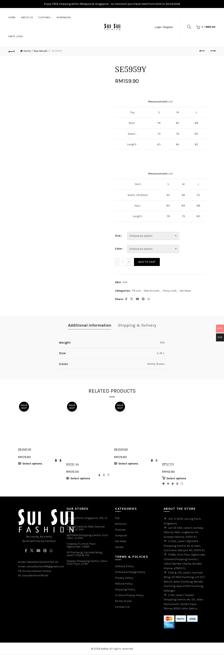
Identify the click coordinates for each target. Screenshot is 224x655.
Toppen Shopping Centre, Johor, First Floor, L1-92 (87, 562)
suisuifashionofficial (35, 575)
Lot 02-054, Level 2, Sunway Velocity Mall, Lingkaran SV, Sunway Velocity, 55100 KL (183, 532)
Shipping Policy (125, 589)
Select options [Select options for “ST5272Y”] (176, 478)
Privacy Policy (124, 578)
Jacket (119, 547)
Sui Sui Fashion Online (37, 571)
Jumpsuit (121, 535)
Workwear (64, 17)
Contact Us (122, 607)
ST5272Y (168, 464)
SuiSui (104, 648)
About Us (27, 17)
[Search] (189, 27)
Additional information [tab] (89, 325)
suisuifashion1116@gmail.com (45, 566)
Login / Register (164, 27)
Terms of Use (123, 601)
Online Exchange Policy (130, 572)
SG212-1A (72, 464)
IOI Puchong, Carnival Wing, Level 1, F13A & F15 (84, 554)
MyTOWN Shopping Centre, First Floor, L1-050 (87, 537)
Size (118, 235)
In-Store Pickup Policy (129, 595)
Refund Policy (124, 583)
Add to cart (147, 262)
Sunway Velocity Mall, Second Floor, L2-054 (85, 528)
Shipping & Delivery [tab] (137, 325)
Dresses (120, 529)
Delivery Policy (124, 566)
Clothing (44, 17)
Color (118, 248)
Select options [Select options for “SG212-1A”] (80, 478)
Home (12, 17)
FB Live (136, 290)
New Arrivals (41, 50)
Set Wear (185, 290)
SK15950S (121, 449)
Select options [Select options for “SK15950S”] (128, 463)
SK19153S (24, 449)
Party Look (15, 36)
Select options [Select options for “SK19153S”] (32, 463)
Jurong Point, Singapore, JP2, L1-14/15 (87, 519)
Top (117, 518)
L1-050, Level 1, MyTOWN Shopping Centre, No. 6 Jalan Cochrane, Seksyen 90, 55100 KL (184, 546)
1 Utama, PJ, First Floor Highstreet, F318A (81, 545)
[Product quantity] (123, 262)
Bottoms (121, 524)
